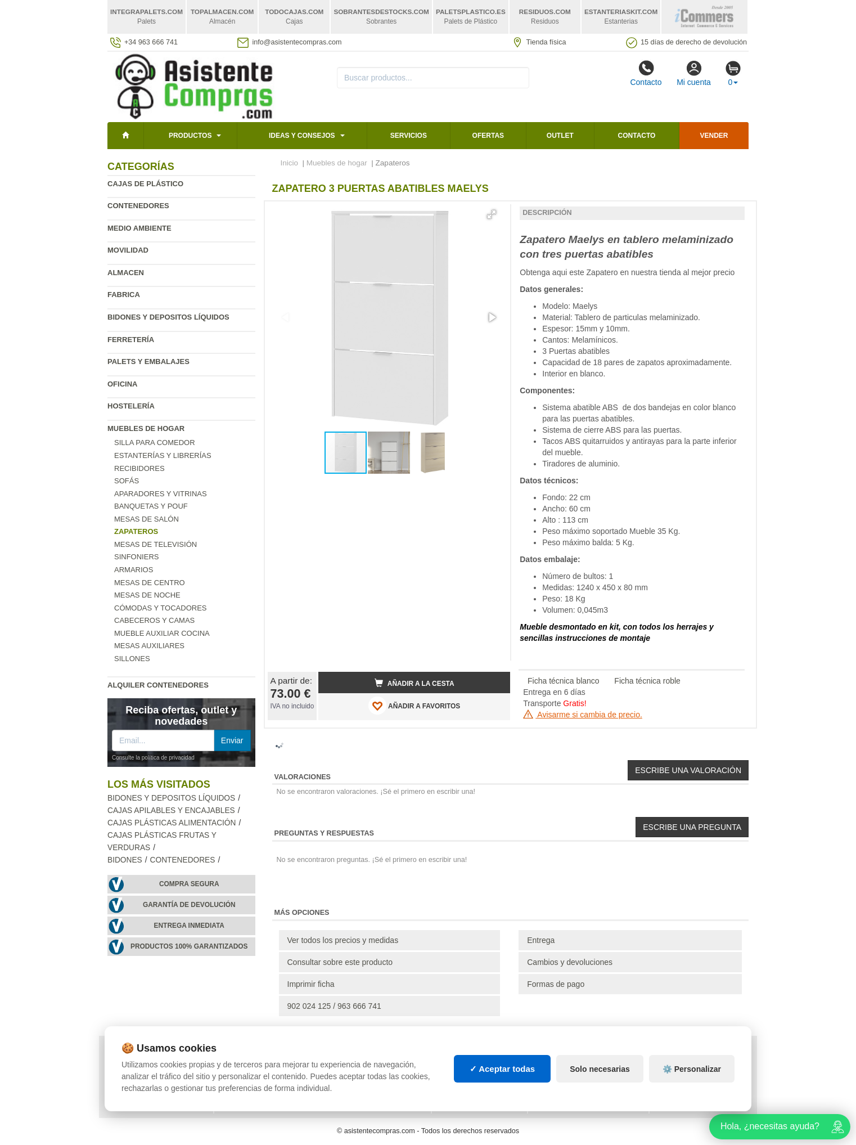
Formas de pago (555, 984)
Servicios (408, 136)
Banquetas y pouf (151, 506)
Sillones (132, 658)
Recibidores (139, 468)
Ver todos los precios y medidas (343, 940)
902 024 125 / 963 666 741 (334, 1006)
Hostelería (131, 406)
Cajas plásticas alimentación (171, 823)
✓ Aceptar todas (502, 1069)
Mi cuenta (694, 73)
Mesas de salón (146, 519)
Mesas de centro (149, 582)
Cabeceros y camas (154, 620)
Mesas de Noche (147, 595)
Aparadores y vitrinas (160, 494)
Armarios (133, 569)
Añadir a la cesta (414, 683)
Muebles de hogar (145, 428)
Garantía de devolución (189, 905)
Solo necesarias (600, 1069)
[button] (492, 214)
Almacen (125, 272)
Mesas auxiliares (149, 645)
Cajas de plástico (145, 183)
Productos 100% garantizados (189, 946)
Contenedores (138, 205)
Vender (714, 136)
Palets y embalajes (148, 361)
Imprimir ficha (311, 984)
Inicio (290, 163)
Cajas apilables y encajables (171, 810)
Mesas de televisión (155, 544)
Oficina (122, 384)
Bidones (124, 860)
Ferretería (130, 339)
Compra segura (189, 884)
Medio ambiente (139, 228)
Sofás (126, 481)
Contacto (645, 73)
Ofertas (488, 136)
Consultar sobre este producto (340, 962)
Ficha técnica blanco (564, 680)
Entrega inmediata (189, 926)
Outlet (560, 136)
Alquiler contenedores (158, 685)
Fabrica (123, 294)
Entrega (541, 940)
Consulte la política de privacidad (153, 758)
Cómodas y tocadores (160, 608)
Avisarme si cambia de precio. (582, 714)
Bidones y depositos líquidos (168, 317)
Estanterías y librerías (162, 455)
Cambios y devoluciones (569, 962)
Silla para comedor (154, 442)
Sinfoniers (136, 557)
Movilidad (127, 250)
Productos (190, 136)
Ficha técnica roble (647, 680)
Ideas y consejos (302, 136)
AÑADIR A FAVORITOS (414, 706)
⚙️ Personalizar (692, 1069)
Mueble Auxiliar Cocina (162, 633)
